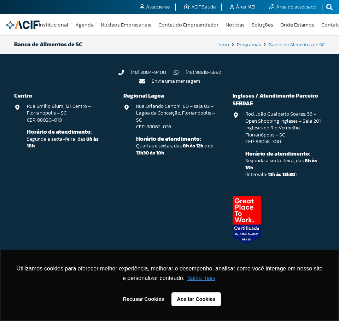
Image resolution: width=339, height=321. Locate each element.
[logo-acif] (23, 25)
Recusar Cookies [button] (143, 299)
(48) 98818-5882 (203, 72)
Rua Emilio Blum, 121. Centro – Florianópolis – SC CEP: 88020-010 (59, 113)
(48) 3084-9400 (148, 72)
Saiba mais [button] (201, 278)
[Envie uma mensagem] (145, 81)
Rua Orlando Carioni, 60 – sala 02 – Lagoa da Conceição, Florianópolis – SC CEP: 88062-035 (175, 117)
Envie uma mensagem (176, 81)
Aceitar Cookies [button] (196, 299)
